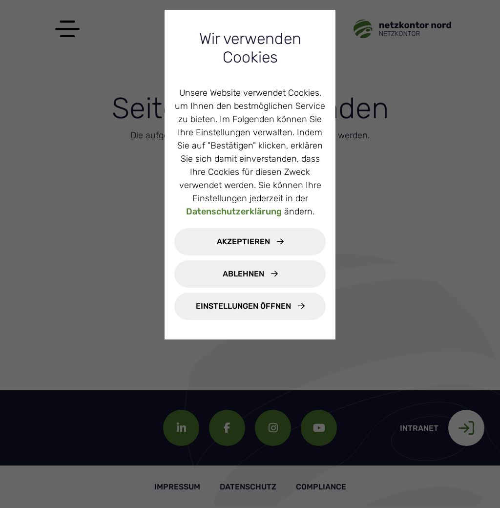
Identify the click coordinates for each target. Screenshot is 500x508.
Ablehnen (244, 273)
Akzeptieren (244, 241)
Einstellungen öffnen (244, 306)
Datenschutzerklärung (234, 211)
